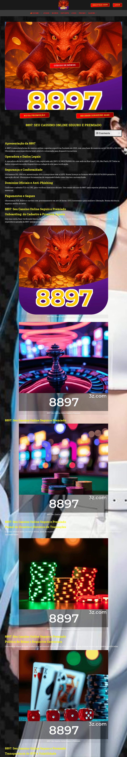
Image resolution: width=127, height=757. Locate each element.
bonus (55, 13)
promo (82, 13)
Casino (92, 13)
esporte (65, 13)
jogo (73, 13)
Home (35, 13)
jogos (46, 13)
